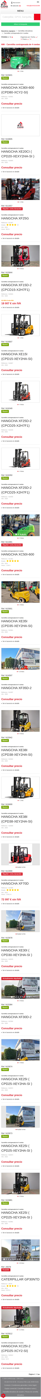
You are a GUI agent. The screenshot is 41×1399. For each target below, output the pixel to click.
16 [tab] (38, 1260)
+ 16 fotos (20, 1263)
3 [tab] (17, 266)
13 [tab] (32, 669)
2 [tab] (15, 266)
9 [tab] (23, 669)
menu (20, 11)
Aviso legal (32, 1385)
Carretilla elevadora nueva (26, 1388)
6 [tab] (24, 266)
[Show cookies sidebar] (3, 1396)
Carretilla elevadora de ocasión (13, 1392)
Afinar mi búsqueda (20, 24)
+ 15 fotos (20, 671)
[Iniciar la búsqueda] (37, 17)
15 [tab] (37, 669)
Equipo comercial (10, 1388)
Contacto (7, 1385)
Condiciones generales (19, 1385)
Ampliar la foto (20, 867)
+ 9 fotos (20, 733)
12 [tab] (30, 669)
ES (38, 2)
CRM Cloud (20, 1378)
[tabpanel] (20, 58)
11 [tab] (28, 669)
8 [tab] (28, 266)
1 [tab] (19, 68)
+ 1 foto (21, 71)
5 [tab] (25, 535)
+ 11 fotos (20, 1330)
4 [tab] (19, 266)
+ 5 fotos (20, 538)
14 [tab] (34, 669)
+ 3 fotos (20, 605)
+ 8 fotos (20, 268)
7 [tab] (26, 266)
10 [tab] (26, 669)
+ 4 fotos (20, 404)
